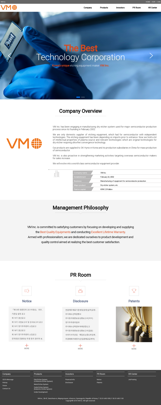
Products (38, 374)
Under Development (41, 392)
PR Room (101, 374)
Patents (99, 382)
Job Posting (132, 379)
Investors (69, 374)
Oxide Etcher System (43, 388)
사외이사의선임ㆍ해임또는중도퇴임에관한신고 (83, 335)
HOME (148, 2)
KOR (153, 2)
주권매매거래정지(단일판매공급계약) (80, 339)
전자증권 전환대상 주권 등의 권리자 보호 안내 (30, 339)
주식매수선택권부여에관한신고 (77, 326)
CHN (158, 2)
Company (7, 374)
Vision (5, 385)
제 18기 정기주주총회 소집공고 (24, 334)
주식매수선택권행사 (73, 314)
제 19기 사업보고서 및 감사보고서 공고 (27, 322)
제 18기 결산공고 (18, 330)
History (5, 382)
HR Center (132, 374)
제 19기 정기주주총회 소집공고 (24, 326)
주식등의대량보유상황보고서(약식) (79, 318)
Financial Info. (70, 379)
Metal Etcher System (41, 384)
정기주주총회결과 (72, 322)
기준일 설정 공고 (18, 314)
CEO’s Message (8, 379)
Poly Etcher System (43, 380)
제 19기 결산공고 (18, 318)
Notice (99, 379)
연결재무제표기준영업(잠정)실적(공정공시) (82, 310)
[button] (78, 97)
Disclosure (69, 382)
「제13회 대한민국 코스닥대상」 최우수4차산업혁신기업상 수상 (37, 310)
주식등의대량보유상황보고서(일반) (79, 331)
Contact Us (6, 388)
